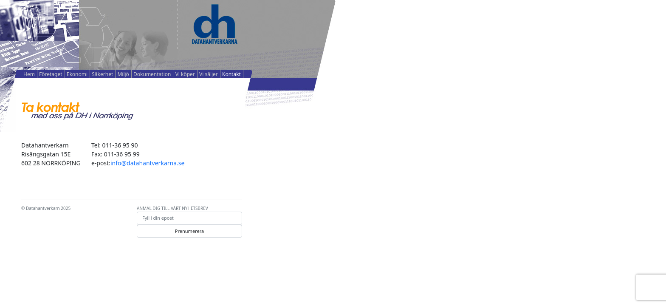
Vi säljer (208, 74)
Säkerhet (102, 74)
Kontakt (231, 74)
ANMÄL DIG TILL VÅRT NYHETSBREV (172, 208)
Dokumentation (152, 74)
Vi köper (185, 74)
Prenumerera (189, 231)
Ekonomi (77, 74)
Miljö (123, 74)
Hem (29, 74)
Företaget (50, 74)
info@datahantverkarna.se (147, 163)
